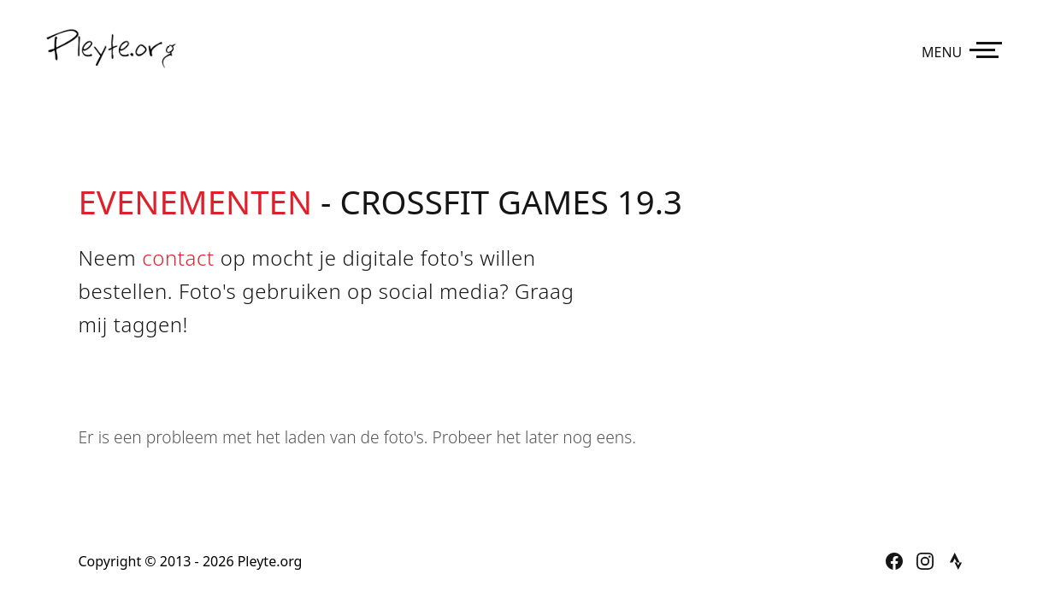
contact (178, 257)
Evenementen (196, 201)
